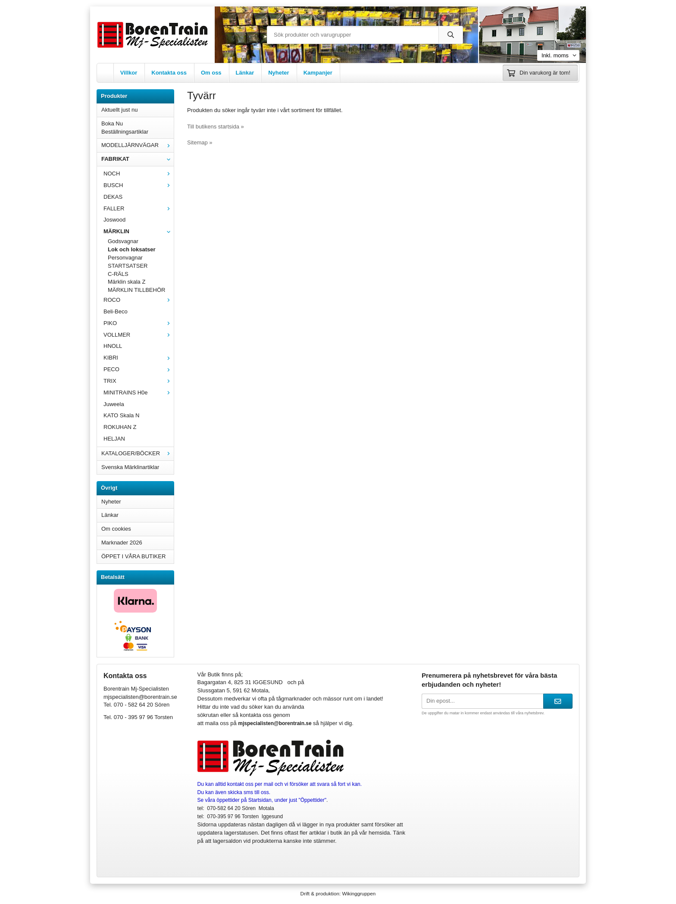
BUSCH (138, 185)
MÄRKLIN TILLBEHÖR (136, 290)
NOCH (138, 173)
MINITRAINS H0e (138, 392)
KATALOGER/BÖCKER (137, 453)
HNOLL (112, 346)
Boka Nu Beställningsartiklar (124, 127)
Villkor (129, 72)
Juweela (113, 404)
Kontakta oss (169, 72)
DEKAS (112, 197)
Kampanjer (318, 72)
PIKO (138, 323)
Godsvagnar (123, 241)
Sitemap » (200, 142)
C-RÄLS (118, 274)
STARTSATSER (127, 266)
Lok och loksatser (132, 249)
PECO (138, 369)
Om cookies (116, 529)
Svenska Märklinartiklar (130, 467)
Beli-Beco (115, 311)
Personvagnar (125, 257)
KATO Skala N (121, 415)
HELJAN (114, 438)
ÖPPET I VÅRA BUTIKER (133, 556)
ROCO (138, 300)
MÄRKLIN (138, 231)
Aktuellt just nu (119, 109)
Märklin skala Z (126, 281)
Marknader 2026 (121, 542)
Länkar (245, 72)
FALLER (138, 208)
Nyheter (278, 72)
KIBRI (138, 357)
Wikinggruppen (359, 893)
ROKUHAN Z (120, 427)
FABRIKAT (137, 159)
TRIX (138, 381)
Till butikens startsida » (215, 126)
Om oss (211, 72)
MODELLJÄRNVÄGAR (137, 145)
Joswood (114, 219)
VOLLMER (138, 335)
